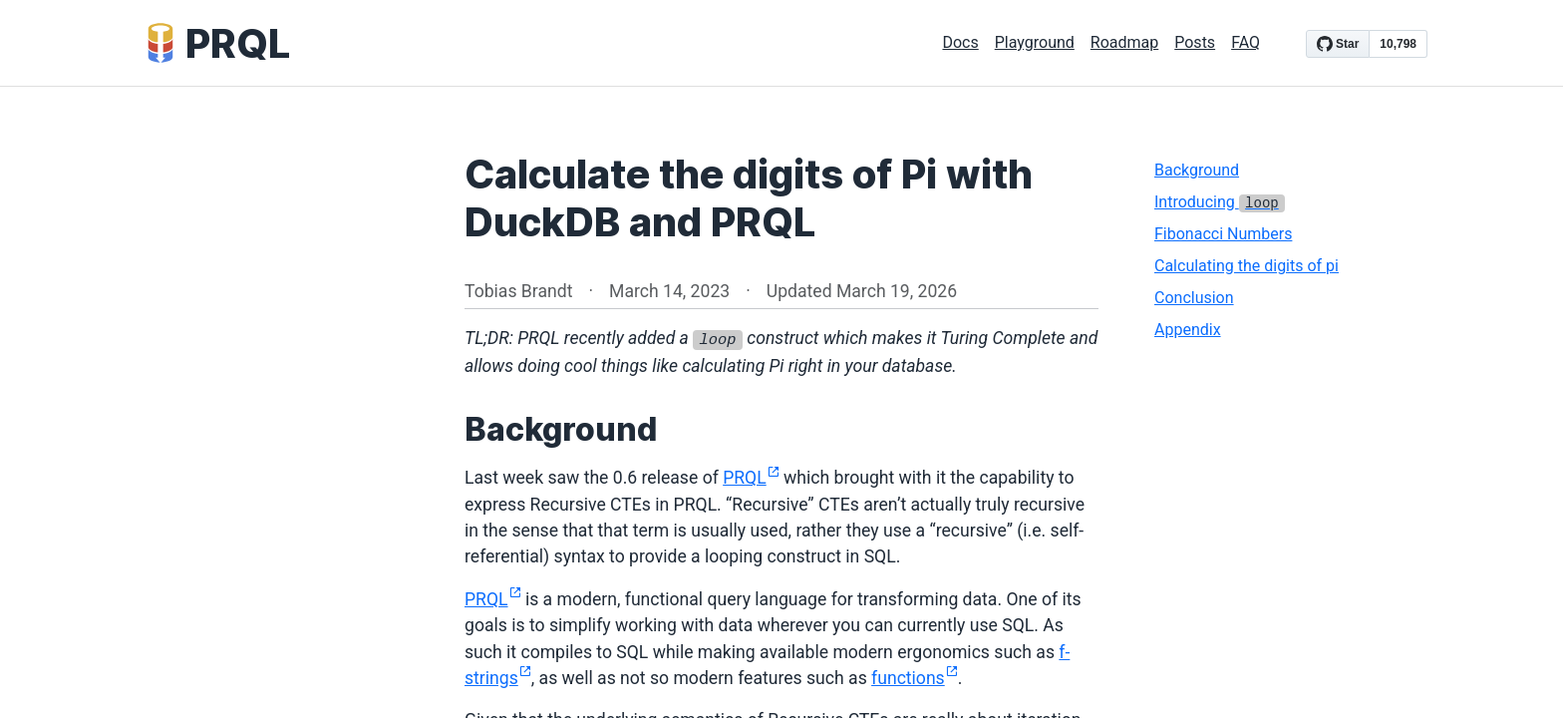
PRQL (751, 478)
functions (914, 678)
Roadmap (1124, 42)
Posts (1194, 42)
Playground (1035, 42)
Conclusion (1194, 297)
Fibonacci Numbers (1223, 233)
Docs (960, 42)
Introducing (1219, 201)
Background (1196, 170)
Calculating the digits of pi (1246, 265)
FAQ (1245, 42)
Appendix (1187, 329)
